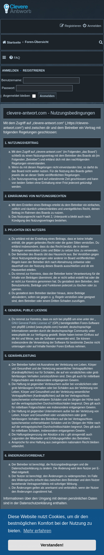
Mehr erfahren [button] (37, 530)
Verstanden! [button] (51, 545)
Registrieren (34, 70)
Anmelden (10, 70)
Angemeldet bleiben (19, 96)
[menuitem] (91, 26)
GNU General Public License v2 (31, 323)
